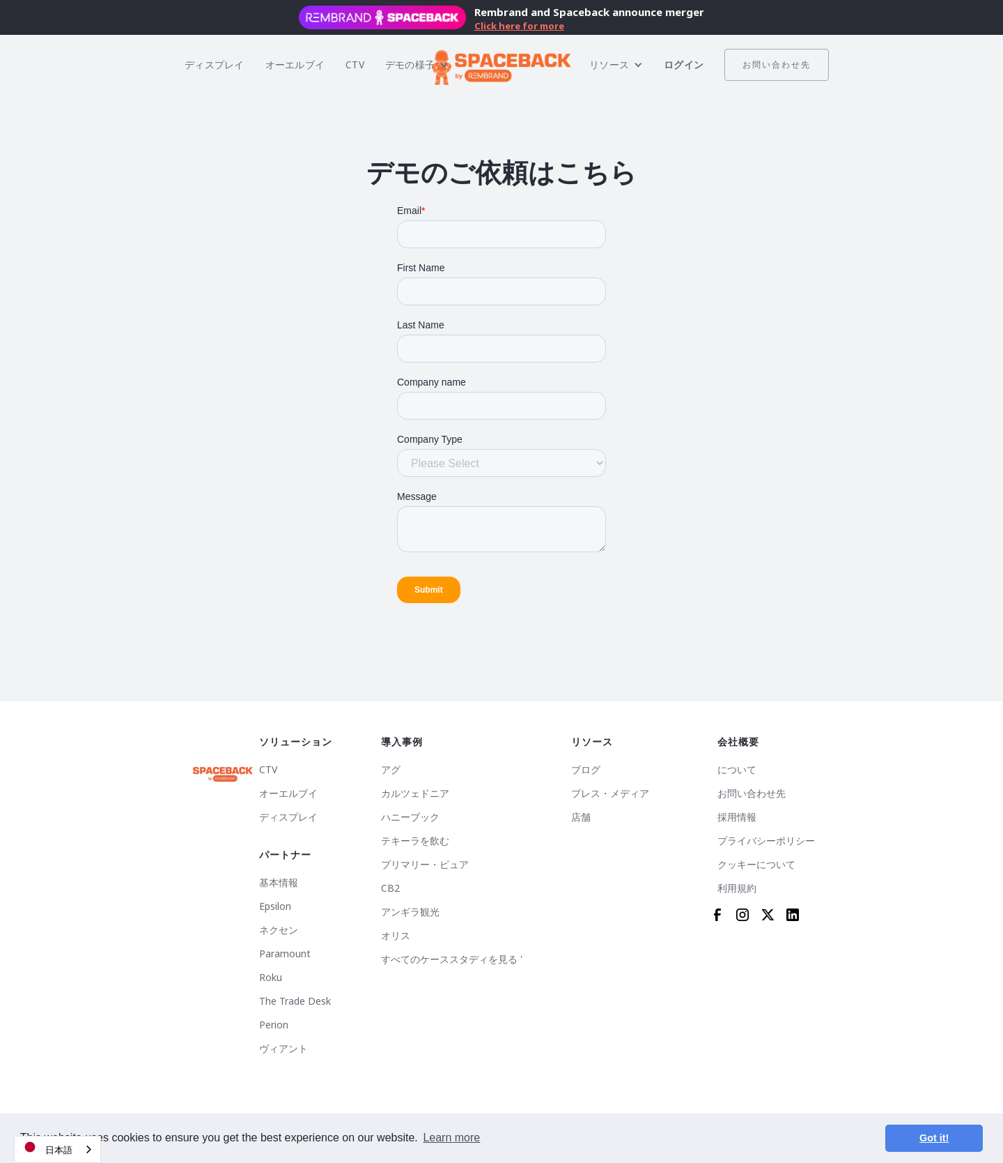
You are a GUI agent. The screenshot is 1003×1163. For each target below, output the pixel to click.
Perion (273, 1025)
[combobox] (57, 1149)
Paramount (285, 953)
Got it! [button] (934, 1137)
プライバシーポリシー (766, 840)
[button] (417, 64)
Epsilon (275, 906)
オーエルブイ (295, 64)
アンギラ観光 (410, 912)
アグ (391, 769)
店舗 (581, 817)
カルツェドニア (415, 793)
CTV (354, 64)
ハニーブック (410, 817)
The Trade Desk (295, 1001)
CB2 (390, 888)
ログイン (683, 64)
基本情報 (278, 882)
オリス (395, 935)
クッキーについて (756, 864)
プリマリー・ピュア (425, 864)
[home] (501, 64)
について (736, 769)
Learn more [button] (451, 1137)
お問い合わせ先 (776, 64)
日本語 (47, 1147)
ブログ (585, 769)
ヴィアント (283, 1048)
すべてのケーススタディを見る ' (451, 959)
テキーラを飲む (415, 840)
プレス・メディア (610, 793)
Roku (270, 977)
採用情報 (736, 817)
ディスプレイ (214, 64)
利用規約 (736, 888)
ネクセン (278, 930)
